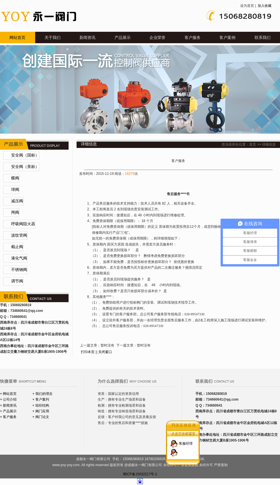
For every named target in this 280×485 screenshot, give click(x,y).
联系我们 (263, 37)
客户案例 (227, 37)
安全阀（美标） (25, 167)
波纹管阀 (19, 235)
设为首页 (247, 6)
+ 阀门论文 (40, 417)
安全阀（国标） (25, 155)
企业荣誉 (157, 37)
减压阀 (17, 201)
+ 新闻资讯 (8, 405)
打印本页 (88, 352)
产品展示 (123, 37)
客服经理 (186, 440)
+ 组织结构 (40, 405)
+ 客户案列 (40, 399)
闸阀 (15, 212)
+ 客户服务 (8, 417)
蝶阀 (15, 178)
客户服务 (193, 37)
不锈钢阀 (19, 270)
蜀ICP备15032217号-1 (140, 474)
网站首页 (17, 37)
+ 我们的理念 (42, 394)
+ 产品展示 (8, 411)
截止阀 (17, 247)
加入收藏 (264, 6)
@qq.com (35, 311)
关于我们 (53, 37)
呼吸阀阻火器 (23, 224)
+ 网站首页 (8, 394)
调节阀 (17, 281)
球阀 (15, 189)
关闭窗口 (105, 352)
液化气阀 (19, 258)
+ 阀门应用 (40, 411)
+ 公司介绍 (8, 399)
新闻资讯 (87, 37)
